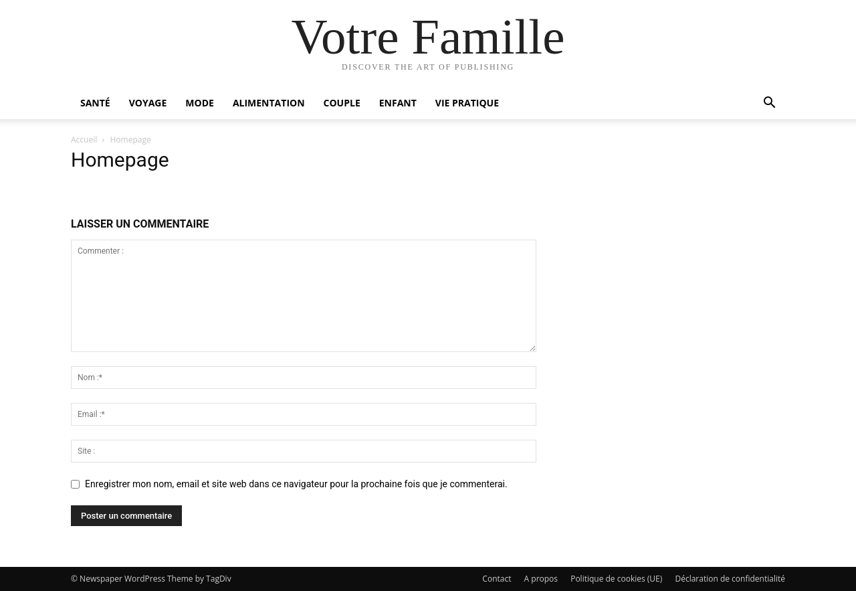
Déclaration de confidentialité (730, 578)
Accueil (84, 139)
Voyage (148, 102)
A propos (541, 578)
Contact (496, 578)
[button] (769, 104)
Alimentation (269, 102)
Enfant (398, 102)
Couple (342, 102)
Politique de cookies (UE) (616, 578)
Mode (199, 102)
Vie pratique (467, 102)
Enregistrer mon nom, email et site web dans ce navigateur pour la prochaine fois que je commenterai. (296, 484)
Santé (95, 102)
